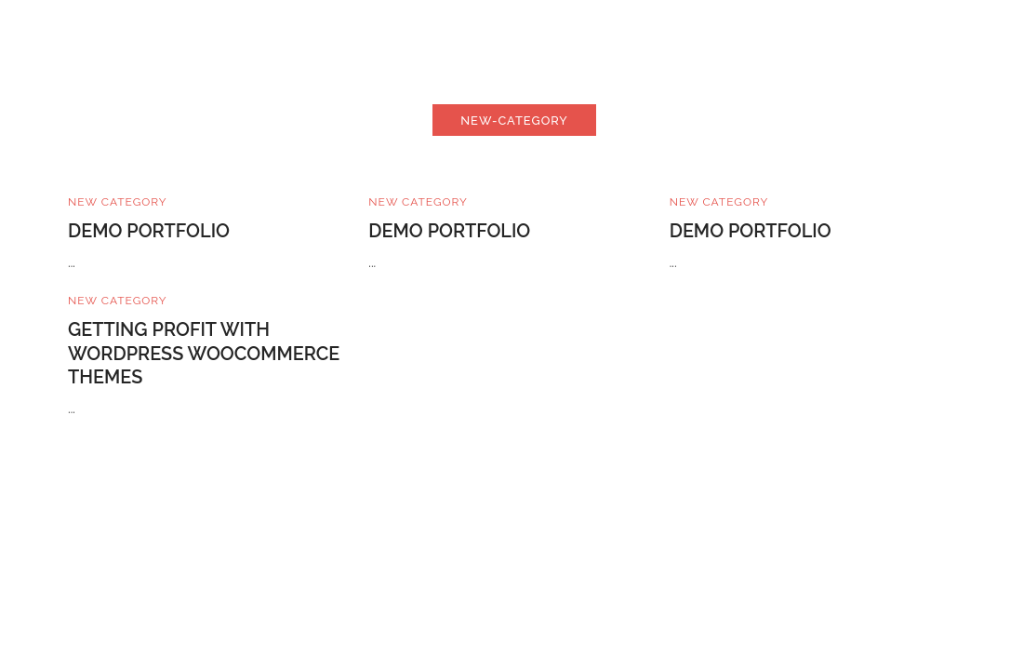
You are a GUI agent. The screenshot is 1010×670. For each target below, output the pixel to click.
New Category (117, 201)
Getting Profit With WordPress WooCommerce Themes (203, 353)
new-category (514, 120)
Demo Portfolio (149, 231)
